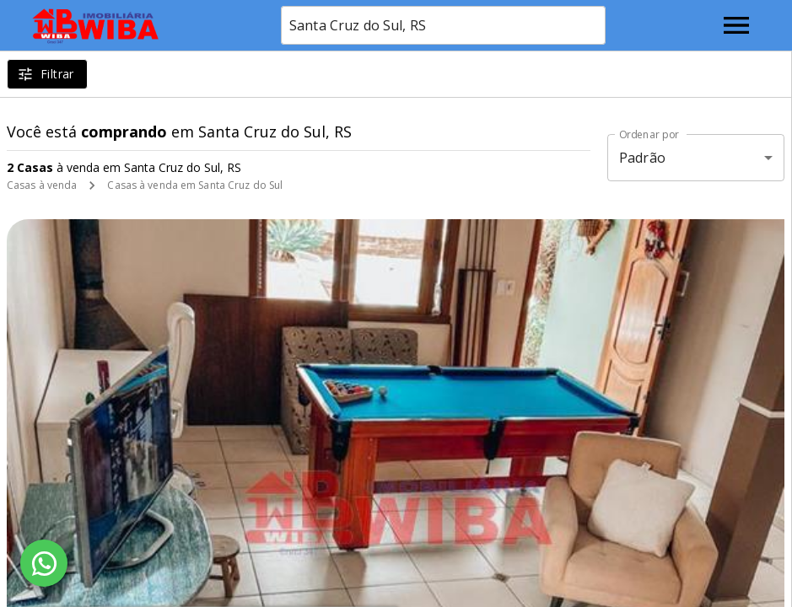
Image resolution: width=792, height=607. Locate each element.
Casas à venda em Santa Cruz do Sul (195, 185)
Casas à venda (42, 185)
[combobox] (443, 25)
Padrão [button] (642, 157)
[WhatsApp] (43, 563)
